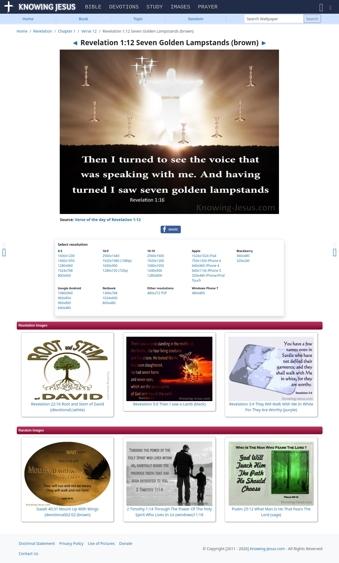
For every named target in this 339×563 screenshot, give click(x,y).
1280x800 (154, 277)
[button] (321, 7)
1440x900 (154, 272)
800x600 (64, 277)
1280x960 (65, 267)
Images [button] (180, 8)
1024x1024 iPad (204, 257)
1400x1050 (66, 262)
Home (27, 20)
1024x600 (109, 299)
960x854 (64, 299)
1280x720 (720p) (115, 272)
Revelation (42, 32)
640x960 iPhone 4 (205, 267)
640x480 (64, 309)
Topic (138, 20)
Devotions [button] (124, 8)
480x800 (198, 294)
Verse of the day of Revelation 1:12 (108, 221)
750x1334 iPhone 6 (206, 262)
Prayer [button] (208, 8)
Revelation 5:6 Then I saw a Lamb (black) (169, 405)
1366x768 (109, 294)
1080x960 (65, 294)
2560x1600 (155, 257)
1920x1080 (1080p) (117, 262)
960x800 (64, 304)
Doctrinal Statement (37, 543)
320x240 (243, 262)
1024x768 (65, 272)
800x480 (109, 304)
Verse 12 (89, 32)
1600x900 (109, 267)
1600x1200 (66, 257)
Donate (125, 543)
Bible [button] (93, 8)
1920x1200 (155, 262)
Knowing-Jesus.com (267, 548)
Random (195, 20)
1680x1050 (155, 267)
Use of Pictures (101, 543)
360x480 (243, 257)
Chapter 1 (66, 32)
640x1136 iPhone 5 (206, 272)
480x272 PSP (157, 294)
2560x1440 (110, 257)
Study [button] (154, 8)
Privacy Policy (71, 543)
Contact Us (28, 553)
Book (83, 20)
